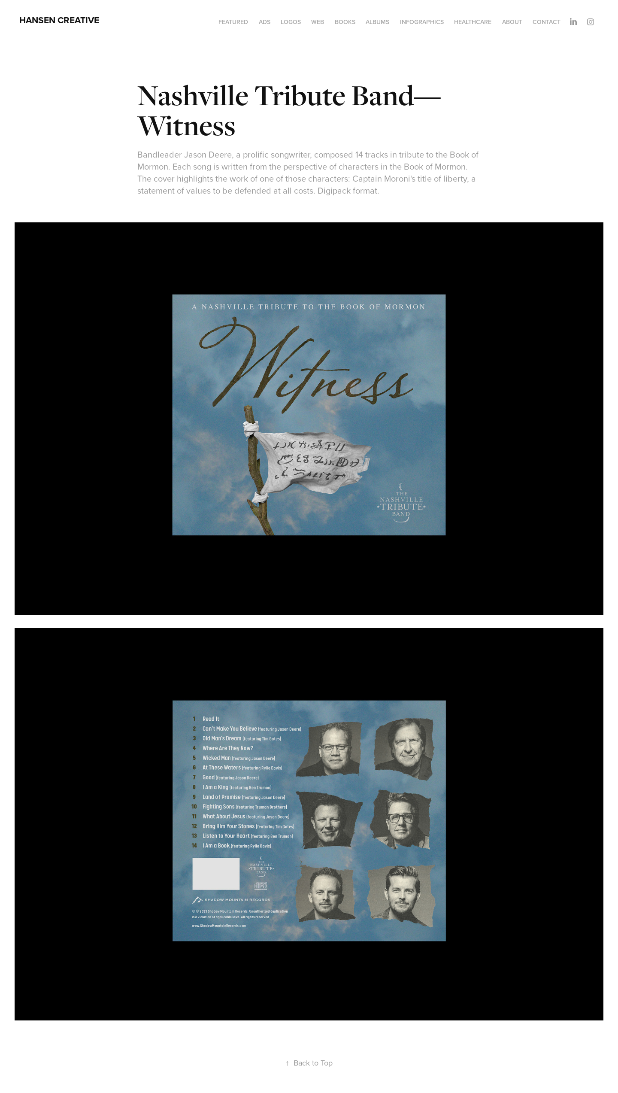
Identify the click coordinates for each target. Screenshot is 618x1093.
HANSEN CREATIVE (59, 20)
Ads (264, 22)
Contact (546, 22)
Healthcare (472, 22)
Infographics (422, 22)
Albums (377, 22)
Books (345, 22)
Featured (233, 22)
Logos (291, 22)
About (512, 22)
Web (317, 22)
